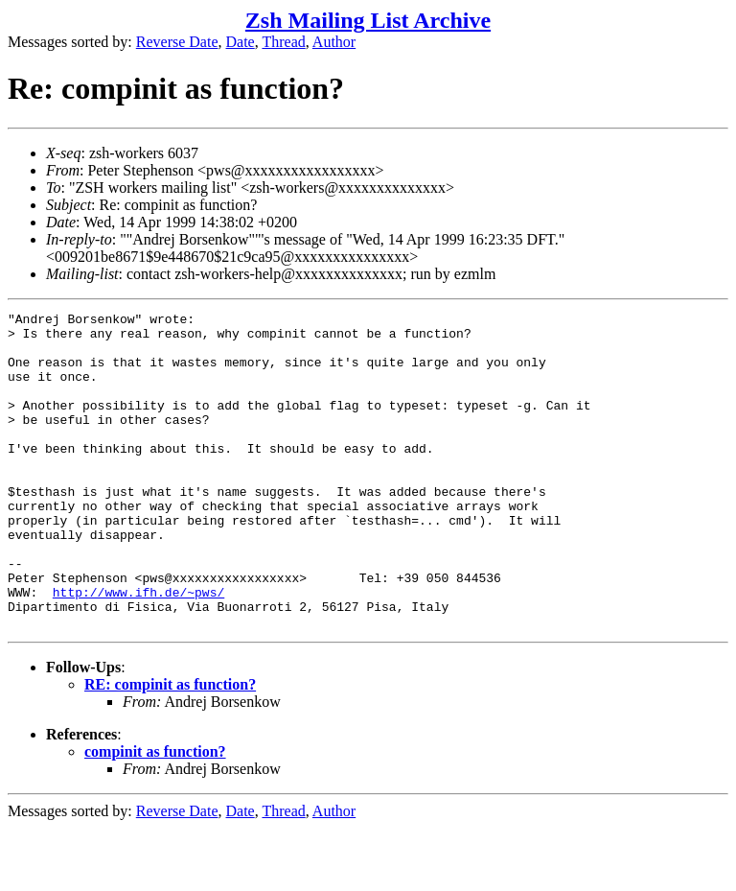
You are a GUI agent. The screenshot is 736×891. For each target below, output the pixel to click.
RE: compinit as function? (170, 747)
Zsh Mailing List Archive (368, 20)
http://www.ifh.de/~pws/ (138, 649)
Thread (283, 42)
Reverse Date (177, 42)
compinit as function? (155, 815)
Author (334, 42)
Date (240, 42)
